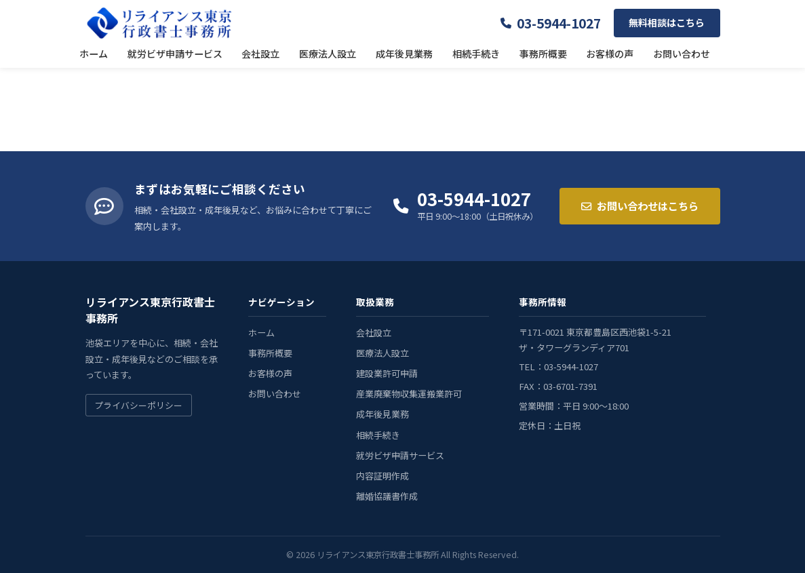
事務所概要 (543, 53)
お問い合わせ (681, 53)
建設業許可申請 (387, 373)
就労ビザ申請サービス (174, 53)
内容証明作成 (382, 475)
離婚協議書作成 (387, 496)
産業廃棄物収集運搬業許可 (409, 393)
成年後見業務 (404, 53)
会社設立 (260, 53)
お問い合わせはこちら (640, 205)
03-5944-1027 (559, 23)
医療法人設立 (327, 53)
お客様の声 (609, 53)
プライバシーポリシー (138, 405)
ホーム (93, 53)
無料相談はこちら (667, 22)
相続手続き (476, 53)
